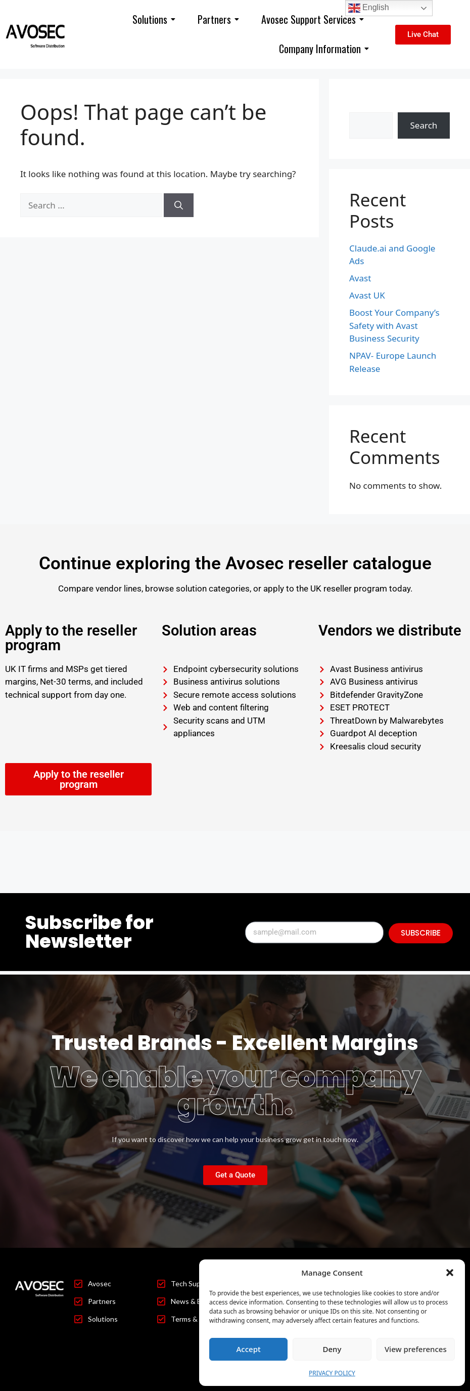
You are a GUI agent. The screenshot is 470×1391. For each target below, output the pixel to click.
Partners (218, 19)
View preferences (416, 1349)
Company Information (324, 48)
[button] (450, 1273)
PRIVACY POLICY (332, 1373)
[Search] (179, 205)
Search (363, 105)
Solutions (153, 19)
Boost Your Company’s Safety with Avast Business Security (394, 325)
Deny (332, 1349)
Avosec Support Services (312, 19)
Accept (249, 1349)
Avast (360, 278)
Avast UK (367, 295)
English (368, 8)
